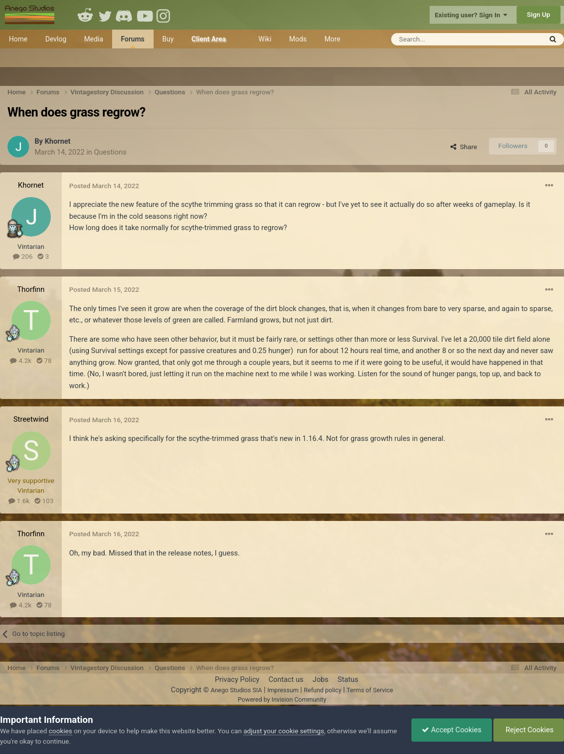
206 (23, 256)
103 (44, 501)
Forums (133, 41)
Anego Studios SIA (236, 690)
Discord (125, 15)
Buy (168, 39)
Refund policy (322, 690)
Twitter (105, 15)
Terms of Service (370, 690)
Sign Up (538, 14)
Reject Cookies (529, 729)
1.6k (19, 501)
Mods (298, 39)
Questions (110, 152)
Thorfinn (31, 289)
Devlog (56, 39)
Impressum (282, 690)
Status (348, 679)
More (332, 39)
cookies (60, 731)
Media (93, 39)
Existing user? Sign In (471, 15)
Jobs (320, 679)
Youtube (145, 15)
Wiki (264, 39)
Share (463, 147)
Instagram (164, 15)
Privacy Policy (237, 679)
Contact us (286, 679)
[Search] (442, 39)
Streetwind (30, 419)
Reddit (85, 15)
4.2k (20, 360)
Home (18, 39)
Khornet (57, 141)
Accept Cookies (452, 729)
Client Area (209, 39)
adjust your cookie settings (283, 731)
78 (44, 360)
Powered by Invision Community (282, 699)
